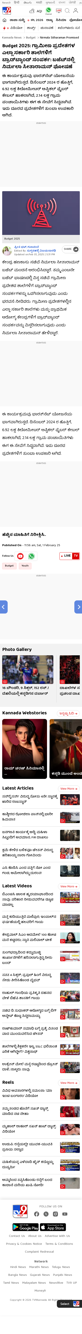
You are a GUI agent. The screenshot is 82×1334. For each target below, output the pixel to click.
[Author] (7, 251)
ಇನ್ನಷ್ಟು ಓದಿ (68, 713)
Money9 (40, 1291)
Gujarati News (40, 1275)
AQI (39, 11)
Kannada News (12, 37)
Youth (25, 566)
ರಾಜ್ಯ (49, 20)
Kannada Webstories (24, 713)
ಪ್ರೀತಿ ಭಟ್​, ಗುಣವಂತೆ (26, 247)
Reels (8, 1083)
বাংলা (62, 2)
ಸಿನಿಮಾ (61, 20)
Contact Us (17, 1236)
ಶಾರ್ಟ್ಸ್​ (31, 28)
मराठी (39, 2)
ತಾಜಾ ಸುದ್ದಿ (17, 20)
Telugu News (61, 1267)
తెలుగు (28, 2)
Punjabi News (62, 1275)
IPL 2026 (37, 20)
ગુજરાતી (50, 2)
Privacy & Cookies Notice (24, 1244)
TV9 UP (71, 1283)
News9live (56, 1283)
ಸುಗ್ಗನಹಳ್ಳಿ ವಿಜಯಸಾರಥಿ (41, 251)
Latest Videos (17, 886)
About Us (35, 1236)
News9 (6, 2)
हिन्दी (17, 2)
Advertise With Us (57, 1236)
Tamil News (11, 1283)
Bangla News (17, 1275)
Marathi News (39, 1267)
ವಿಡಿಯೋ (16, 28)
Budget (30, 37)
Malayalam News (34, 1283)
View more (68, 789)
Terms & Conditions (59, 1244)
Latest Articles (18, 788)
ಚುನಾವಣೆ (46, 28)
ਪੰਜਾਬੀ (72, 2)
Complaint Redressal (39, 1252)
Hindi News (18, 1267)
